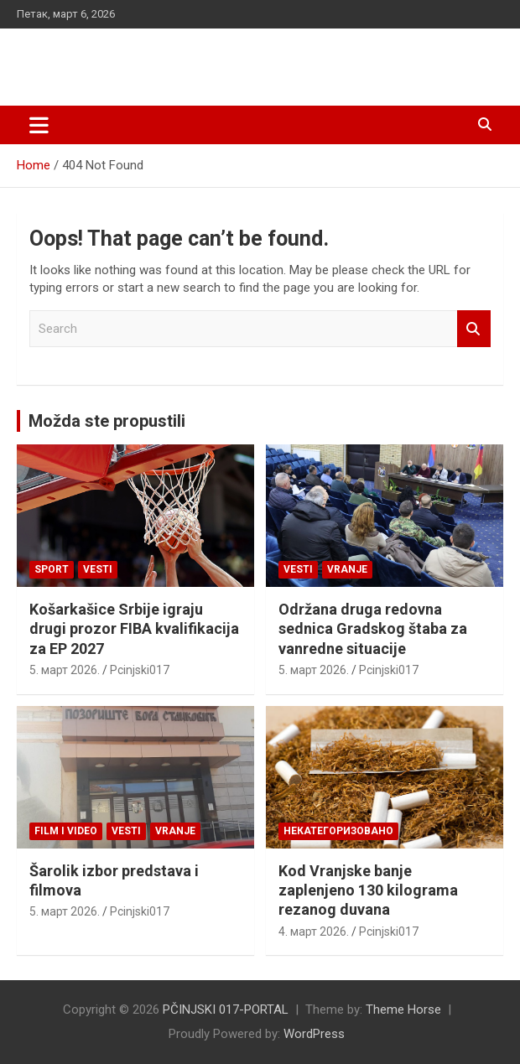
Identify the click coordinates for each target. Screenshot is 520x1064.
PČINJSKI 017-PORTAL (147, 58)
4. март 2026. (313, 931)
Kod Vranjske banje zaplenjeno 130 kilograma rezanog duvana (368, 890)
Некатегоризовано (338, 831)
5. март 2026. (64, 670)
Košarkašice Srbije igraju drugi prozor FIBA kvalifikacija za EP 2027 (134, 628)
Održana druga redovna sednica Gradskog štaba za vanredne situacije (372, 628)
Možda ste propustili (107, 421)
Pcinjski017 (139, 670)
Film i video (65, 831)
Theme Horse (403, 1009)
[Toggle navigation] (39, 125)
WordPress (314, 1033)
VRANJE (347, 569)
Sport (51, 569)
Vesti (97, 569)
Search (474, 329)
